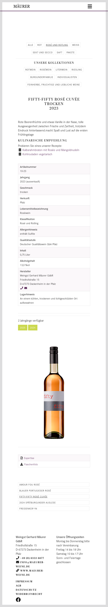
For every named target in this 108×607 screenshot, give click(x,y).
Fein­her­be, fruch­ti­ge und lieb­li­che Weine (53, 84)
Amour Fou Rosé (29, 484)
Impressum (24, 581)
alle (30, 44)
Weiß (75, 44)
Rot (39, 44)
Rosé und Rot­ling (57, 44)
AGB (18, 586)
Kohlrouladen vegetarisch (37, 154)
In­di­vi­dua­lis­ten (67, 77)
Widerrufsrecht (29, 594)
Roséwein (46, 69)
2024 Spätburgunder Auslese (37, 502)
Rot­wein (30, 69)
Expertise (29, 458)
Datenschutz (26, 590)
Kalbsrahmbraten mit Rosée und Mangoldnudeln (51, 150)
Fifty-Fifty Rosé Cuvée (33, 496)
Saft (59, 52)
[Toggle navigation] (90, 6)
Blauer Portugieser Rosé (35, 490)
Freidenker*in (28, 508)
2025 (22, 327)
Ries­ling (77, 69)
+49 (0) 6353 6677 (32, 558)
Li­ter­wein (61, 69)
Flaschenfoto (31, 464)
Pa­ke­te (71, 52)
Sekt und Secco (43, 52)
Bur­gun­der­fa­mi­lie (41, 77)
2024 (32, 327)
